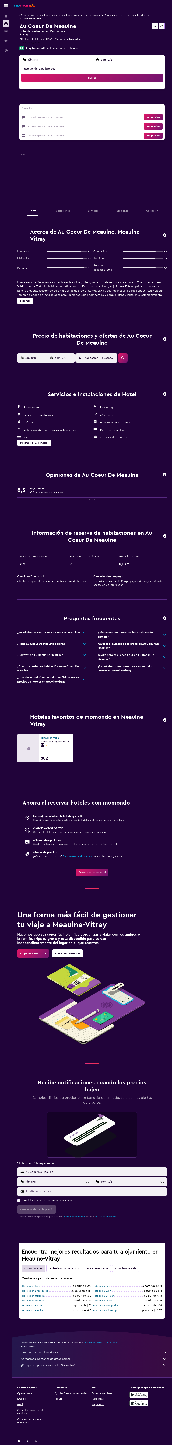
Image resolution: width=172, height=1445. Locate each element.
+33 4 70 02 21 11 (29, 43)
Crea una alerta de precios (77, 856)
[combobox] (95, 1171)
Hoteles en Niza (101, 1286)
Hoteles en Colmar (103, 1296)
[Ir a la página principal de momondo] (24, 5)
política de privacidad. (106, 1217)
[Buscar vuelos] (5, 16)
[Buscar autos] (5, 30)
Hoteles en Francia (70, 15)
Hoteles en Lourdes (33, 1301)
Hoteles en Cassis (102, 1301)
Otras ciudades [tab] (33, 1268)
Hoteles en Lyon (102, 1291)
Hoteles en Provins (32, 1310)
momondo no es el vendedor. (94, 1352)
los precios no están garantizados (101, 1342)
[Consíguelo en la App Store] (138, 1403)
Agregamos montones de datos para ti (94, 1359)
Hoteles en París (31, 1286)
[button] (6, 5)
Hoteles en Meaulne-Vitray (133, 15)
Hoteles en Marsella (33, 1296)
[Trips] (5, 40)
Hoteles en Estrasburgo (35, 1291)
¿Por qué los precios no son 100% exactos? (94, 1365)
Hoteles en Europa (48, 15)
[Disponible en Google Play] (138, 1395)
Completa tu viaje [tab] (125, 1268)
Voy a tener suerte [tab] (97, 1268)
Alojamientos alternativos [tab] (64, 1268)
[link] (92, 872)
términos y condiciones (74, 1217)
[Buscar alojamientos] (5, 23)
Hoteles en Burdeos (33, 1305)
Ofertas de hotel (27, 15)
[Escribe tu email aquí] (95, 1191)
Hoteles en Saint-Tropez (106, 1310)
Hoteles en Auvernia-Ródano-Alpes (100, 15)
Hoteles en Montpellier (105, 1305)
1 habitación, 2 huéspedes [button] (38, 68)
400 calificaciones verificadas (60, 48)
